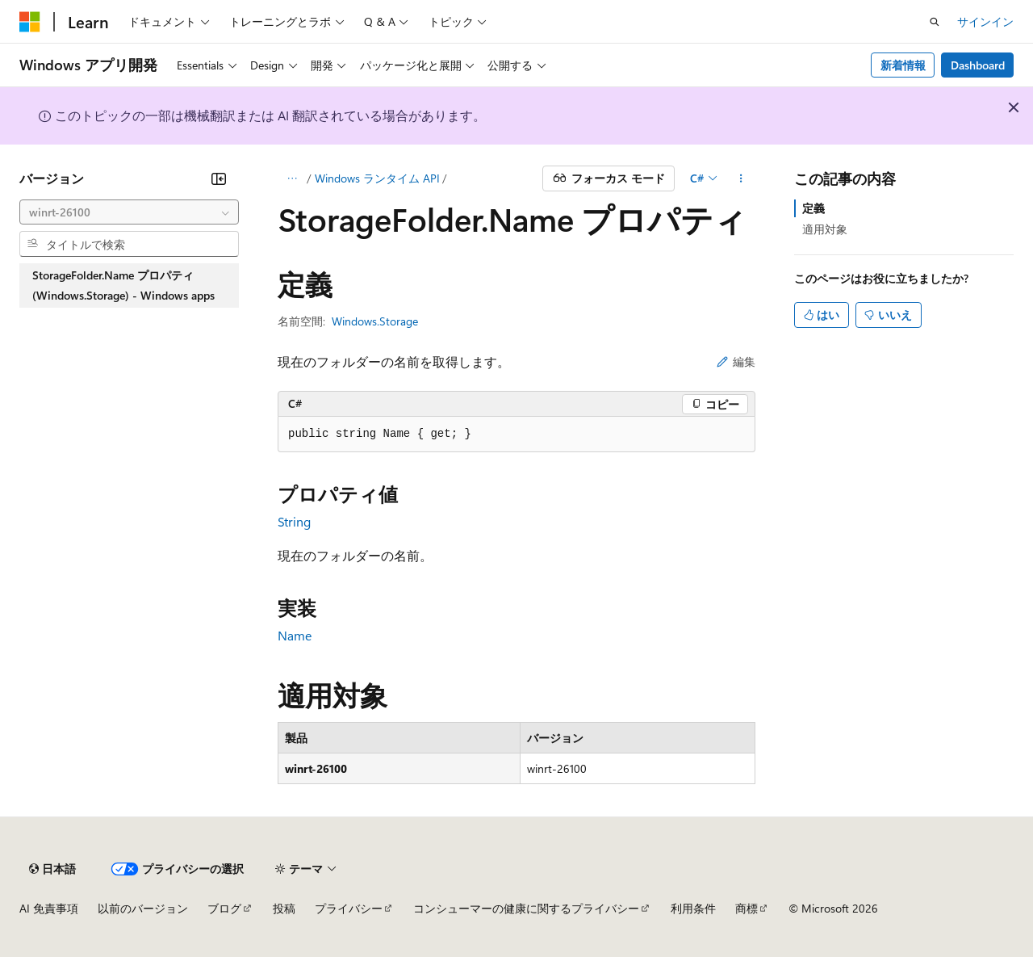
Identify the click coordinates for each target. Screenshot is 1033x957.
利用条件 (693, 908)
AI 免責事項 (48, 908)
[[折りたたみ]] (219, 178)
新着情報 (903, 65)
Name (295, 635)
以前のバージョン (143, 908)
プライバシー (349, 908)
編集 (736, 361)
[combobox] (129, 212)
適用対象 (824, 229)
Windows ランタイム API (377, 178)
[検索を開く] (934, 21)
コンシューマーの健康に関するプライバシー (526, 908)
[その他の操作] (741, 178)
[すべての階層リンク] (292, 178)
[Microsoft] (29, 21)
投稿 (284, 908)
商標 (746, 908)
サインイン (985, 21)
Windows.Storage (375, 321)
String (294, 521)
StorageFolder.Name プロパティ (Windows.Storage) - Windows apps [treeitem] (123, 285)
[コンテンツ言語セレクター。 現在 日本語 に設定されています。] (52, 869)
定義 (813, 208)
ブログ (224, 908)
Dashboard (978, 65)
